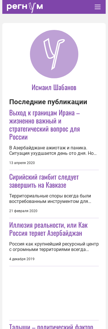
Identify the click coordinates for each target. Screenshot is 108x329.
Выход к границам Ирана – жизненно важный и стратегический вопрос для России (44, 124)
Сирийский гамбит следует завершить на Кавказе (44, 180)
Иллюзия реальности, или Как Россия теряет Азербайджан (48, 228)
